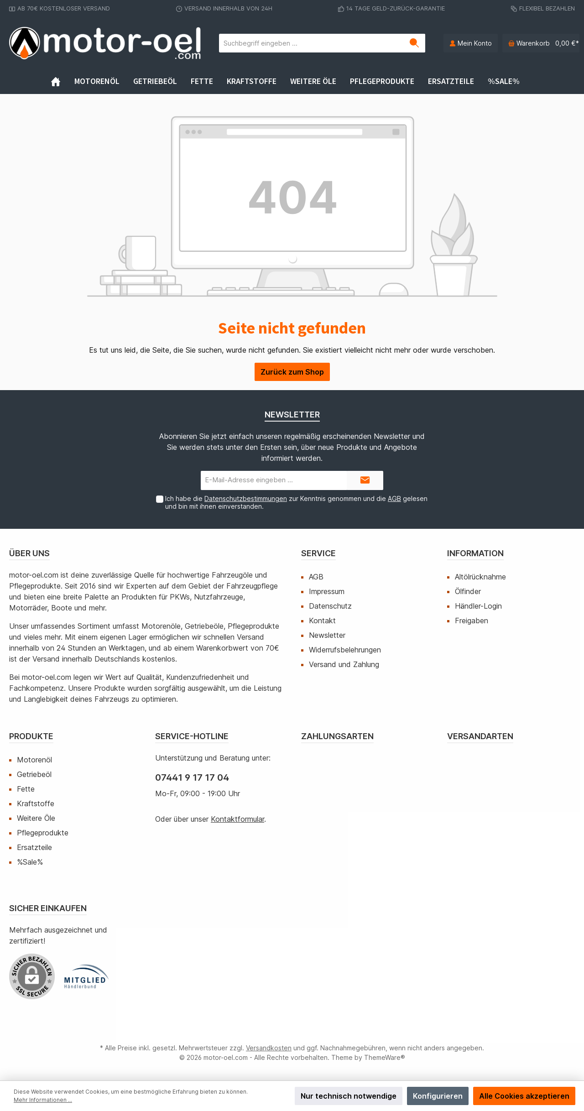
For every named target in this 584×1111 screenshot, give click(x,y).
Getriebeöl (34, 774)
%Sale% (30, 861)
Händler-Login (478, 605)
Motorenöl (34, 759)
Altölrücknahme (480, 576)
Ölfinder (468, 591)
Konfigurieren (438, 1096)
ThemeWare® (384, 1057)
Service (318, 553)
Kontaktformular (237, 819)
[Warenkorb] (540, 43)
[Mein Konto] (470, 43)
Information (475, 553)
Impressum (326, 591)
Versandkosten (269, 1048)
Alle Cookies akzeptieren (524, 1096)
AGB (394, 498)
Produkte (31, 736)
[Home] (62, 81)
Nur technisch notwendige (348, 1096)
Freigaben (471, 620)
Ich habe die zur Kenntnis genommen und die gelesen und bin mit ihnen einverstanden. (296, 502)
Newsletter (327, 635)
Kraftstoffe (35, 803)
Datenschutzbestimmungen (245, 498)
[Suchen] (414, 43)
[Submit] (365, 480)
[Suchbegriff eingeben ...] (311, 43)
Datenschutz (330, 605)
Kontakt (322, 620)
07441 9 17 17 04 (192, 777)
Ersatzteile (34, 847)
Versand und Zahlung (344, 664)
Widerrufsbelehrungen (345, 649)
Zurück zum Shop (292, 371)
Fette (26, 788)
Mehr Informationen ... (43, 1099)
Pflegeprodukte (42, 832)
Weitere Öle (36, 818)
